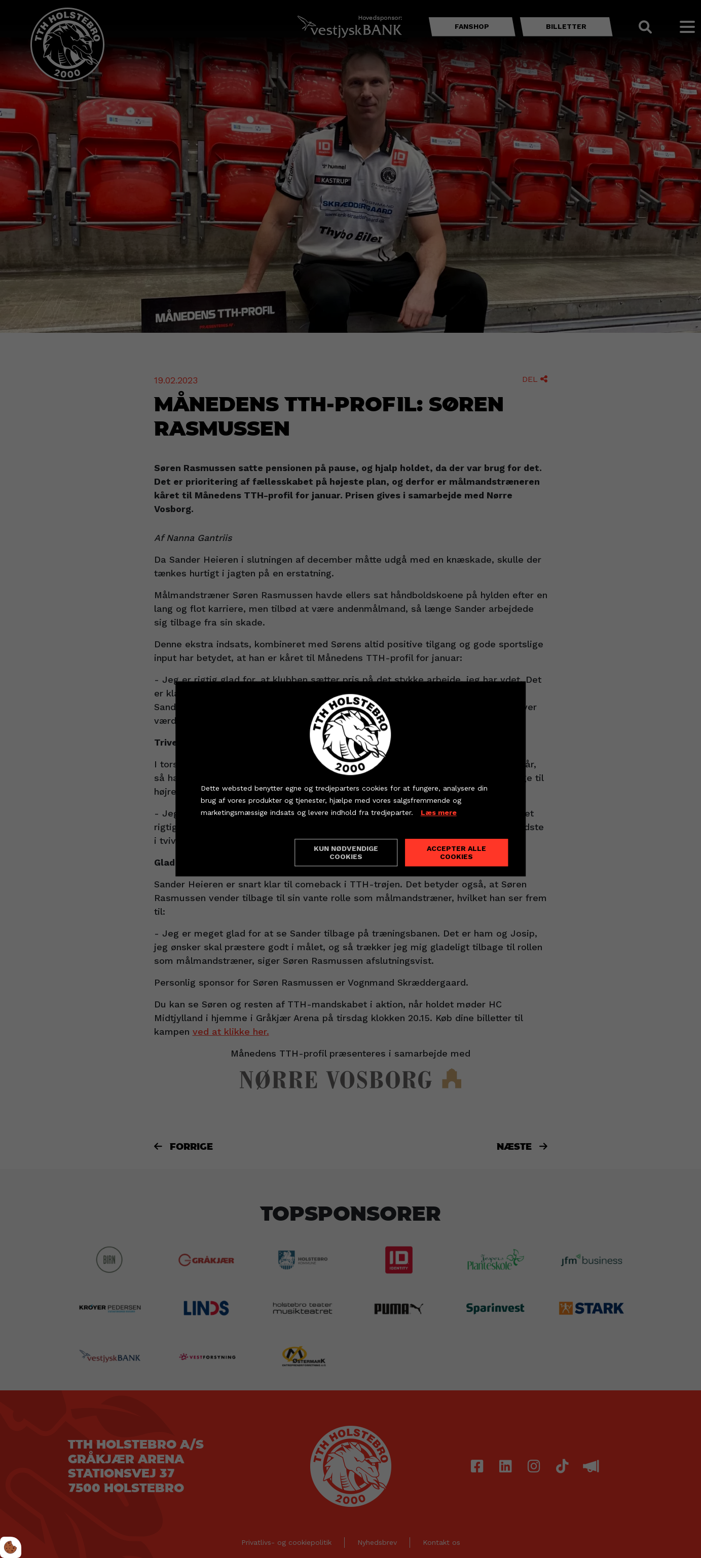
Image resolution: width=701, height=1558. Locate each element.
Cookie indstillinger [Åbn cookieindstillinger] (237, 852)
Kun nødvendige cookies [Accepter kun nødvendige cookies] (346, 853)
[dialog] (350, 778)
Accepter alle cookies (456, 853)
